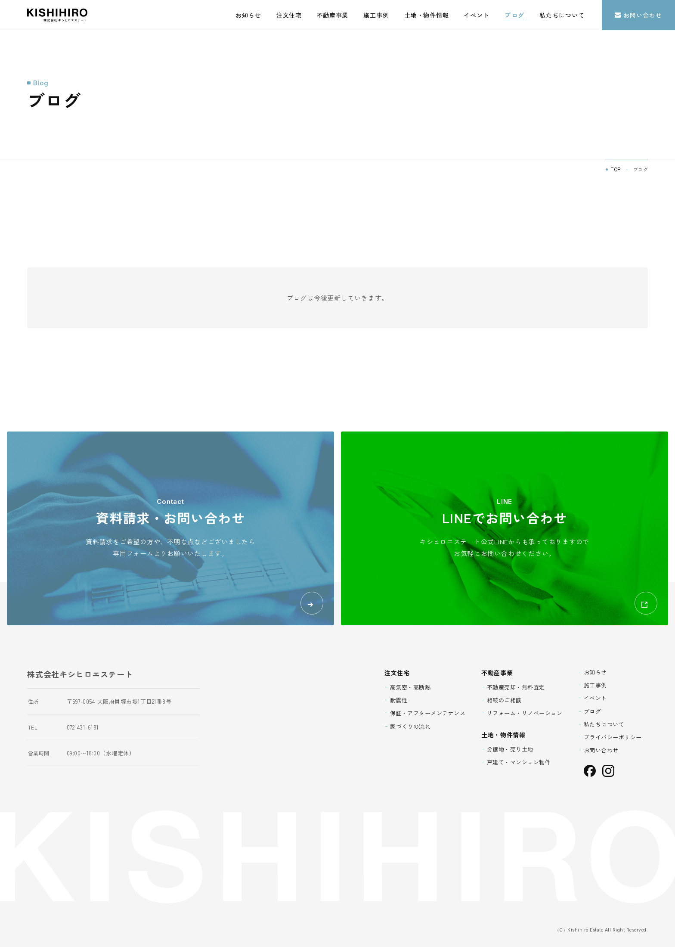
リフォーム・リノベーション (525, 713)
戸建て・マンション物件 (519, 762)
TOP (615, 169)
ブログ (514, 15)
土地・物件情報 (426, 15)
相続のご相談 (504, 700)
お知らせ (248, 15)
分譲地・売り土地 (510, 749)
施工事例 (376, 15)
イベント (476, 15)
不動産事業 (333, 15)
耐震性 (399, 700)
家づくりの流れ (410, 726)
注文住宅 (289, 15)
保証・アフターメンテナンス (428, 713)
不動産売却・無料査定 (516, 687)
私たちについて (562, 15)
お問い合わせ (638, 15)
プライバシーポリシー (613, 737)
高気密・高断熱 (410, 687)
